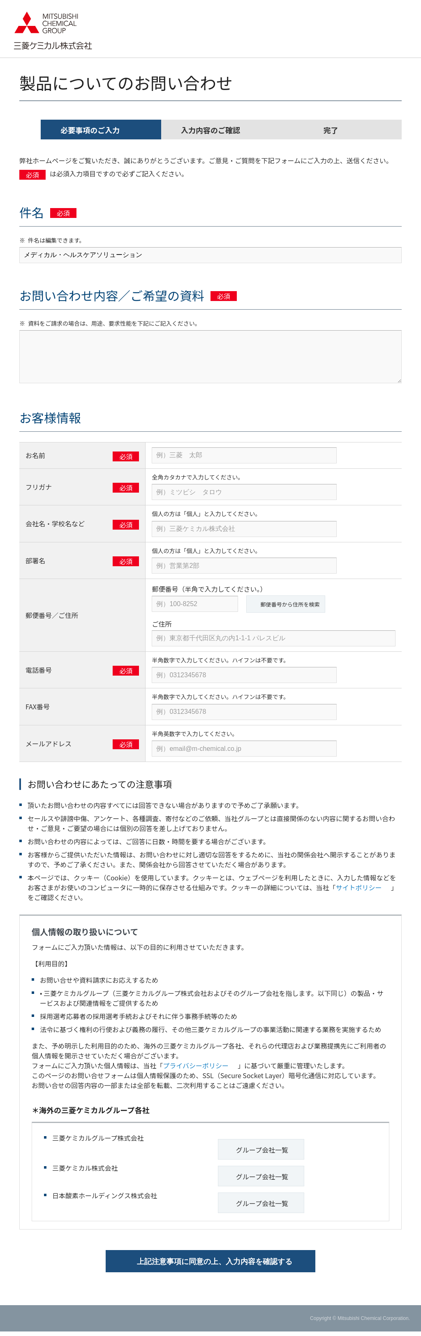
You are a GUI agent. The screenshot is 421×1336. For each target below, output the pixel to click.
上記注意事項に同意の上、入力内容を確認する (214, 1266)
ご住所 (161, 623)
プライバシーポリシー (199, 1065)
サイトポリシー (362, 887)
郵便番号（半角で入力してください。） (209, 589)
